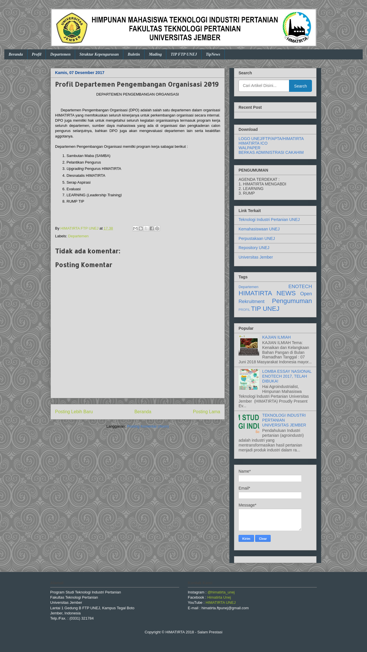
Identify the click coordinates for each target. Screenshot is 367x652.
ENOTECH (300, 286)
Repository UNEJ (254, 247)
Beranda (16, 54)
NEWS (286, 293)
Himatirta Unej (219, 597)
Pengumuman (292, 300)
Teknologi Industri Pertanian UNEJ (269, 219)
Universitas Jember (256, 257)
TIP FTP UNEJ (184, 54)
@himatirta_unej (221, 592)
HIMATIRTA (255, 293)
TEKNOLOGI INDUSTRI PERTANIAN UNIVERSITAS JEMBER (284, 420)
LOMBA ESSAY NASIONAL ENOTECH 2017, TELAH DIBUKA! (287, 376)
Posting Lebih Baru (74, 411)
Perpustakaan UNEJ (257, 238)
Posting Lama (206, 411)
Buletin (134, 54)
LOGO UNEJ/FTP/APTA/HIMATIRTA (271, 138)
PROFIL (244, 309)
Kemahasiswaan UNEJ (259, 229)
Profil (36, 54)
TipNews (213, 54)
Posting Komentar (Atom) (148, 426)
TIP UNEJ (265, 308)
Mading (155, 54)
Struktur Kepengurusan (99, 54)
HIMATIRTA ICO (253, 143)
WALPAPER (249, 147)
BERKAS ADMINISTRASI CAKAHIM (271, 152)
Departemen (60, 54)
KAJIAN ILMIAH (276, 337)
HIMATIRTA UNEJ (221, 602)
